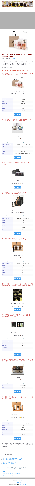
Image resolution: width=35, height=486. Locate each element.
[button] (32, 10)
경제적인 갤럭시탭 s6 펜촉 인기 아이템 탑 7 (11, 475)
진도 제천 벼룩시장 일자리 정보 (8, 463)
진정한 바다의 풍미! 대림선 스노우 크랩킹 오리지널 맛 (12, 458)
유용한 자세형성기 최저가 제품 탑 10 (9, 462)
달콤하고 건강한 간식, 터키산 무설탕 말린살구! (11, 473)
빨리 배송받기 (17, 115)
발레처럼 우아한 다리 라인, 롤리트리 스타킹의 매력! (12, 459)
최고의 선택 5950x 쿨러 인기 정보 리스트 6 (10, 461)
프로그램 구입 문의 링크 (17, 482)
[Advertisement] (17, 19)
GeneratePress (23, 484)
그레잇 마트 (5, 471)
